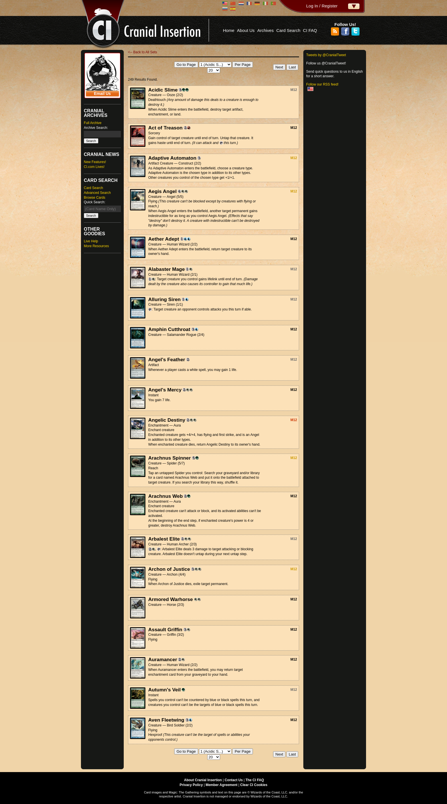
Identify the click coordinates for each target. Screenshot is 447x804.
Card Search (288, 30)
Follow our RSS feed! (322, 84)
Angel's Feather (166, 359)
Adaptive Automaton (172, 158)
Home (228, 30)
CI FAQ (310, 30)
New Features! (95, 162)
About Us (246, 30)
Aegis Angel (162, 191)
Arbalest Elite (164, 539)
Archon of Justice (169, 569)
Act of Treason (165, 128)
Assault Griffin (165, 629)
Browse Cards (94, 198)
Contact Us (234, 780)
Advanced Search (97, 193)
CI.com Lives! (94, 167)
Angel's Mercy (165, 390)
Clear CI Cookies (253, 785)
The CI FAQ (254, 780)
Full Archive (92, 123)
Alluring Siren (164, 299)
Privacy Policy (191, 785)
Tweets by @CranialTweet (326, 55)
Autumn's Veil (164, 690)
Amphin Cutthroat (169, 329)
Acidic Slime (163, 90)
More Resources (96, 246)
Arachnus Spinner (169, 458)
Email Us (102, 93)
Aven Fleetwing (166, 720)
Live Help (91, 241)
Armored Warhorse (170, 599)
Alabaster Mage (166, 269)
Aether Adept (163, 239)
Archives (265, 30)
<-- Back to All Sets (142, 52)
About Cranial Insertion (203, 780)
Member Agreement (221, 785)
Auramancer (162, 659)
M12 (293, 90)
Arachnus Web (165, 496)
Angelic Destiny (166, 420)
